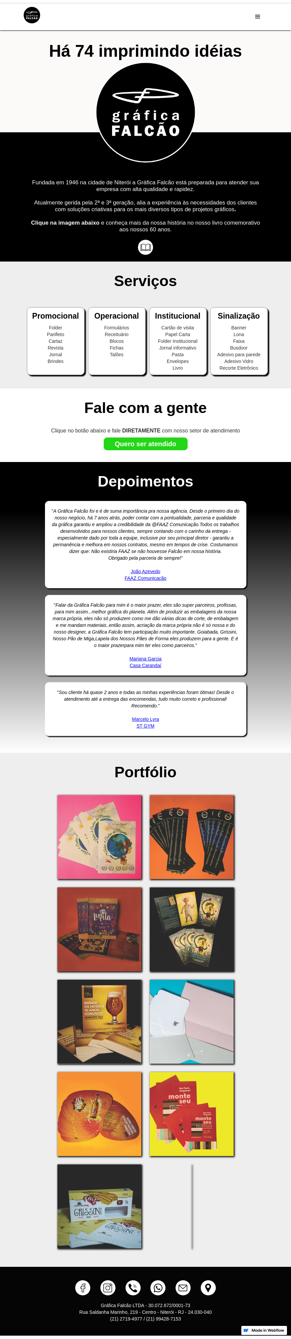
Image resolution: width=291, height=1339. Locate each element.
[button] (258, 17)
